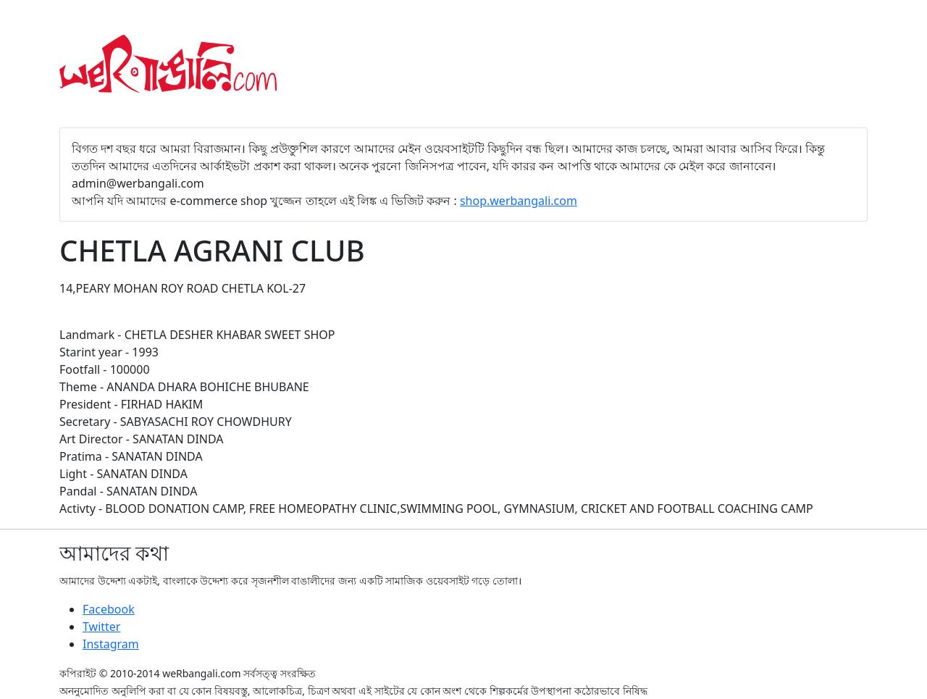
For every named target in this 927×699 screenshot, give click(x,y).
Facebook (109, 609)
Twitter (101, 627)
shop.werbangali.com (518, 201)
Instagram (111, 644)
